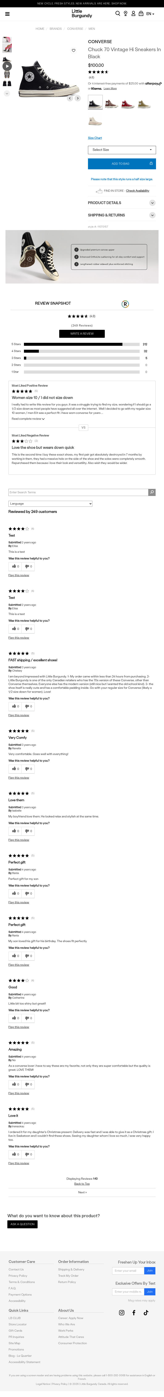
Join (150, 1270)
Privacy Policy (18, 1276)
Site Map (14, 1343)
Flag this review (18, 575)
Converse (100, 41)
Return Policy (67, 1282)
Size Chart (95, 138)
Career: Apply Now (70, 1318)
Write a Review (82, 333)
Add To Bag (132, 164)
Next (7, 92)
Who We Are (66, 1324)
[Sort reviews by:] (50, 504)
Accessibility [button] (17, 1301)
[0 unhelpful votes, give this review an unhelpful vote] (28, 566)
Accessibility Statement (24, 1362)
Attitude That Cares (71, 1337)
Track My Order (68, 1276)
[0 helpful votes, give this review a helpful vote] (14, 566)
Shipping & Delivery (71, 1269)
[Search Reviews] (82, 492)
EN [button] (150, 14)
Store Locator (18, 1324)
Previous (7, 40)
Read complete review (28, 419)
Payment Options (20, 1294)
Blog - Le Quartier (20, 1356)
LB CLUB (15, 1318)
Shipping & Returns (122, 215)
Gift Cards (15, 1330)
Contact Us (16, 1269)
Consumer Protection (72, 1343)
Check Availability (137, 191)
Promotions (16, 1349)
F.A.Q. (12, 1288)
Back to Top (82, 1184)
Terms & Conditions (22, 1282)
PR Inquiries (16, 1337)
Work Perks (65, 1330)
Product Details (122, 202)
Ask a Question (22, 1224)
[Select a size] (122, 150)
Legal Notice (43, 1384)
